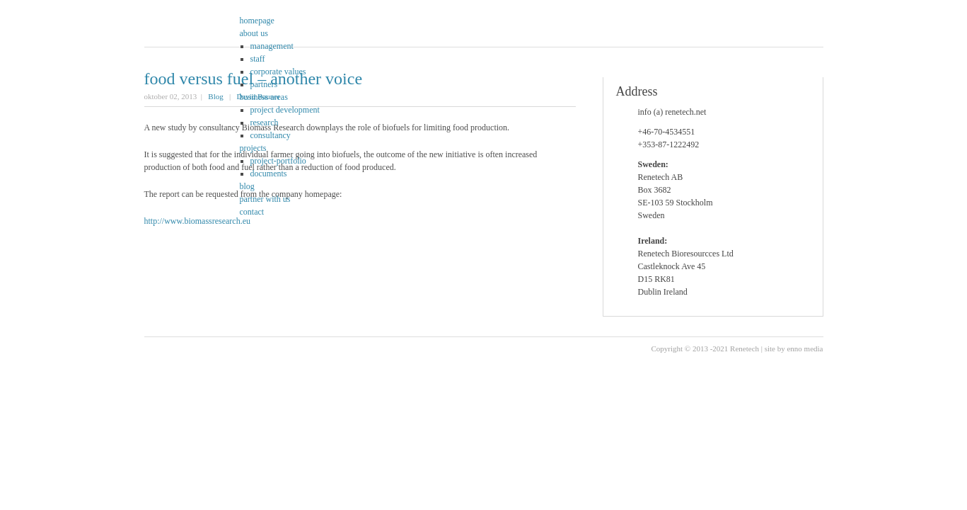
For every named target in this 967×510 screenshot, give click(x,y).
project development (285, 110)
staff (257, 59)
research (264, 123)
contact (252, 212)
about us (254, 33)
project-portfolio (278, 161)
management (272, 46)
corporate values (278, 71)
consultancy (270, 135)
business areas (264, 97)
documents (268, 173)
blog (247, 186)
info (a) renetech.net (672, 112)
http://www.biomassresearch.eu (197, 221)
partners (264, 84)
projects (253, 148)
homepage (257, 21)
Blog (215, 96)
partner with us (265, 199)
